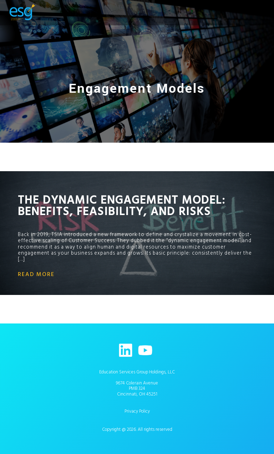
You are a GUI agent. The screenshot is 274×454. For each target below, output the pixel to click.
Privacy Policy (137, 411)
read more (36, 274)
